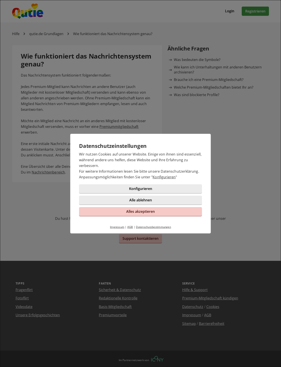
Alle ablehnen (140, 200)
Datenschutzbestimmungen (153, 227)
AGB (130, 227)
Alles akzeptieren (140, 211)
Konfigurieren (164, 177)
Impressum (117, 227)
